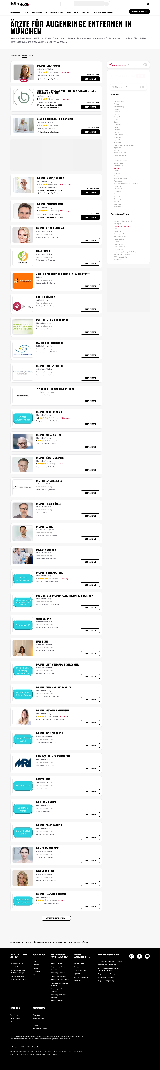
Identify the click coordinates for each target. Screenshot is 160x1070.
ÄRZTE (26, 12)
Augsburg (117, 109)
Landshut (117, 158)
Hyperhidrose (118, 244)
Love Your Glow (45, 871)
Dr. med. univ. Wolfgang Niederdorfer (57, 664)
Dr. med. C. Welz (44, 526)
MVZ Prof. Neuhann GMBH (49, 343)
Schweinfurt (118, 194)
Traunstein (117, 204)
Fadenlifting (118, 231)
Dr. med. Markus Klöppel (51, 178)
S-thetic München (45, 297)
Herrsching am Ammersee (122, 140)
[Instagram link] (131, 957)
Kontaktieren (90, 78)
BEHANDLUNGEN (16, 12)
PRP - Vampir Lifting (120, 257)
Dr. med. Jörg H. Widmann (50, 458)
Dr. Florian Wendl (46, 802)
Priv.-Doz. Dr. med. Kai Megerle (53, 756)
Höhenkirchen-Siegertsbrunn (124, 145)
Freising (116, 132)
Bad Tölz (117, 112)
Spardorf (117, 196)
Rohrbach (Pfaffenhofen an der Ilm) (126, 183)
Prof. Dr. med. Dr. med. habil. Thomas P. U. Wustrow (64, 595)
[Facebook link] (139, 957)
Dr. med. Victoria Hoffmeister (53, 710)
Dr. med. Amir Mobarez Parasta (53, 687)
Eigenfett (77, 974)
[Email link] (147, 956)
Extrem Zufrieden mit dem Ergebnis (110, 961)
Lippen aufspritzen (120, 247)
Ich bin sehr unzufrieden (106, 977)
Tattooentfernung (80, 970)
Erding (116, 127)
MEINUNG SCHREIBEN (139, 11)
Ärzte (24, 55)
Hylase (116, 241)
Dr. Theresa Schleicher (49, 481)
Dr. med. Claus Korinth (49, 825)
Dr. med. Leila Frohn (48, 65)
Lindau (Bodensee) (120, 160)
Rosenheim (117, 186)
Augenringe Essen (57, 1000)
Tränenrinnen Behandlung (107, 965)
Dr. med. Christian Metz (50, 204)
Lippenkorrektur (119, 249)
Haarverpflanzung (80, 963)
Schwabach (118, 189)
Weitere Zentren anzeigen (56, 918)
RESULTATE (85, 12)
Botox (116, 229)
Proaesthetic (14, 967)
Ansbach (117, 104)
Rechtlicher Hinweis (75, 1051)
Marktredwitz (118, 166)
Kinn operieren (79, 967)
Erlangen (117, 130)
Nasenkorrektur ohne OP (122, 254)
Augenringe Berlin (57, 963)
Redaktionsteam (15, 1018)
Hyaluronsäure (119, 239)
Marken (35, 1022)
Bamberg (117, 114)
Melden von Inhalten (17, 1022)
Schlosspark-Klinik (16, 963)
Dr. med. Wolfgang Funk (49, 572)
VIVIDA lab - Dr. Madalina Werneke (55, 389)
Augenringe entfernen (121, 226)
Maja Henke (42, 641)
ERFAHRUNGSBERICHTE (40, 12)
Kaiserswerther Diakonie (18, 979)
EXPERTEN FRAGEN (56, 12)
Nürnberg (117, 173)
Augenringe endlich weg (106, 974)
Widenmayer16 (44, 618)
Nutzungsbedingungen (35, 1051)
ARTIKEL (76, 12)
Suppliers (36, 1025)
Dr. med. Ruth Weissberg (49, 366)
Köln (34, 975)
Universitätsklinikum (17, 976)
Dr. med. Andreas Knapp (49, 412)
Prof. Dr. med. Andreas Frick (52, 320)
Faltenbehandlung (120, 234)
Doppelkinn (77, 980)
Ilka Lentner (43, 251)
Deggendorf (118, 124)
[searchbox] (123, 76)
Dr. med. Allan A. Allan (48, 435)
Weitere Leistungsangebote (123, 221)
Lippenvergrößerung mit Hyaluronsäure (127, 252)
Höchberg (117, 142)
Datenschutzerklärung (18, 1051)
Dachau (116, 122)
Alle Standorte (119, 101)
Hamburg (36, 968)
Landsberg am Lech (120, 155)
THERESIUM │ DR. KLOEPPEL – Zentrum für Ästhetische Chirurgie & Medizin (66, 92)
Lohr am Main (118, 163)
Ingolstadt (117, 148)
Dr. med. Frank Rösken (48, 503)
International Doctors (40, 1029)
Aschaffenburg (119, 107)
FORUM (68, 12)
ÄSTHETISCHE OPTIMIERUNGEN (102, 12)
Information (15, 55)
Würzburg (117, 207)
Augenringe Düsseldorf (58, 976)
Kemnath (117, 150)
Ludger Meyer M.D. (46, 549)
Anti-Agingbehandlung (81, 977)
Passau (116, 176)
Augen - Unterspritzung (106, 981)
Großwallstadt (118, 135)
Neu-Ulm (117, 171)
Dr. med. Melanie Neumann (50, 228)
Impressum (56, 1054)
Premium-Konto (38, 1018)
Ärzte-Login (37, 1015)
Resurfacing (118, 259)
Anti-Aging (117, 224)
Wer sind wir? (14, 1015)
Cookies (48, 1051)
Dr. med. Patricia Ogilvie (49, 733)
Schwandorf (118, 191)
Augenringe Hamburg (58, 973)
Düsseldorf (36, 971)
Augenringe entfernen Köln (60, 979)
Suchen (140, 76)
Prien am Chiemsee (120, 178)
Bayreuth (117, 117)
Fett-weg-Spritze (120, 236)
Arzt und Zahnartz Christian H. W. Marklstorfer (63, 274)
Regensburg (118, 181)
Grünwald (117, 137)
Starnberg (117, 199)
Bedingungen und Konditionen (40, 1054)
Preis (31, 55)
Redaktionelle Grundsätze (19, 1054)
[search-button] (106, 4)
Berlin (35, 961)
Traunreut (117, 201)
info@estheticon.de (36, 1047)
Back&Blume (43, 779)
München (117, 168)
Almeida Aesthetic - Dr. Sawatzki (55, 119)
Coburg (116, 119)
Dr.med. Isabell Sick (47, 848)
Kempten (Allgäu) (120, 153)
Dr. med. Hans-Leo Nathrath (51, 894)
